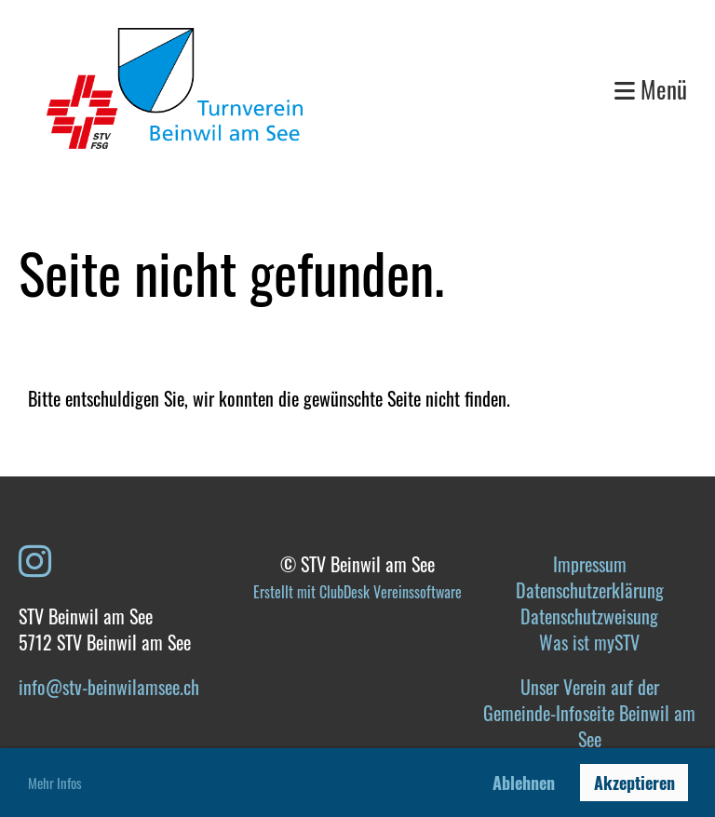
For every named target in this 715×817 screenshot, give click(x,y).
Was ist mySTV (589, 642)
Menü (650, 89)
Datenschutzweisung (589, 616)
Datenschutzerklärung (590, 590)
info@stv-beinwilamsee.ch (109, 687)
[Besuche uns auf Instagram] (35, 558)
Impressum (590, 564)
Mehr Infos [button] (55, 782)
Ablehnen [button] (523, 782)
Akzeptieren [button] (634, 782)
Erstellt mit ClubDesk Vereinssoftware (357, 592)
